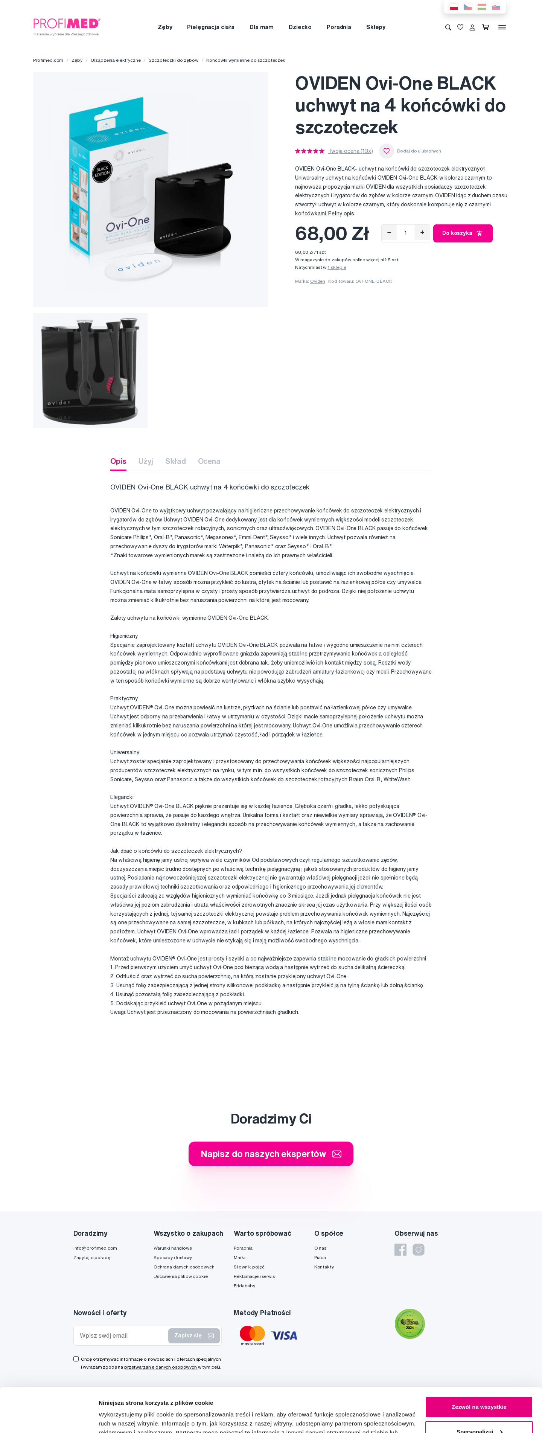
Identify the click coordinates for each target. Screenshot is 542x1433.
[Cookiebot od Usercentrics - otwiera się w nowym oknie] (49, 1418)
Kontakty (324, 1266)
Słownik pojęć (249, 1266)
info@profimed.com (95, 1247)
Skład (175, 461)
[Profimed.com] (67, 26)
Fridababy (244, 1285)
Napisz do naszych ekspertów (271, 1153)
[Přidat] (422, 232)
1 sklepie (336, 267)
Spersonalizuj (479, 1387)
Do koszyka (463, 233)
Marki (239, 1257)
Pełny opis (341, 213)
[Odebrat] (389, 232)
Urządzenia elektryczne (116, 60)
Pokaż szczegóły (121, 1418)
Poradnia (339, 27)
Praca (320, 1257)
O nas (320, 1247)
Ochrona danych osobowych (184, 1266)
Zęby (165, 27)
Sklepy (375, 27)
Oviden (317, 281)
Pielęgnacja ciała (210, 27)
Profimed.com (48, 60)
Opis (118, 461)
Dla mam (262, 27)
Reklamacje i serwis (254, 1276)
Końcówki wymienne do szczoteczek (245, 60)
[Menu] (502, 27)
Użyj (146, 461)
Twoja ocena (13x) (350, 151)
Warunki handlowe (173, 1247)
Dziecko (300, 27)
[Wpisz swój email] (123, 1336)
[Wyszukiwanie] (448, 27)
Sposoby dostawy (173, 1257)
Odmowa (479, 1412)
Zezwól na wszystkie (479, 1363)
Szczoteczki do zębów (173, 60)
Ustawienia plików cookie (181, 1276)
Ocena (209, 461)
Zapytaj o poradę (91, 1257)
